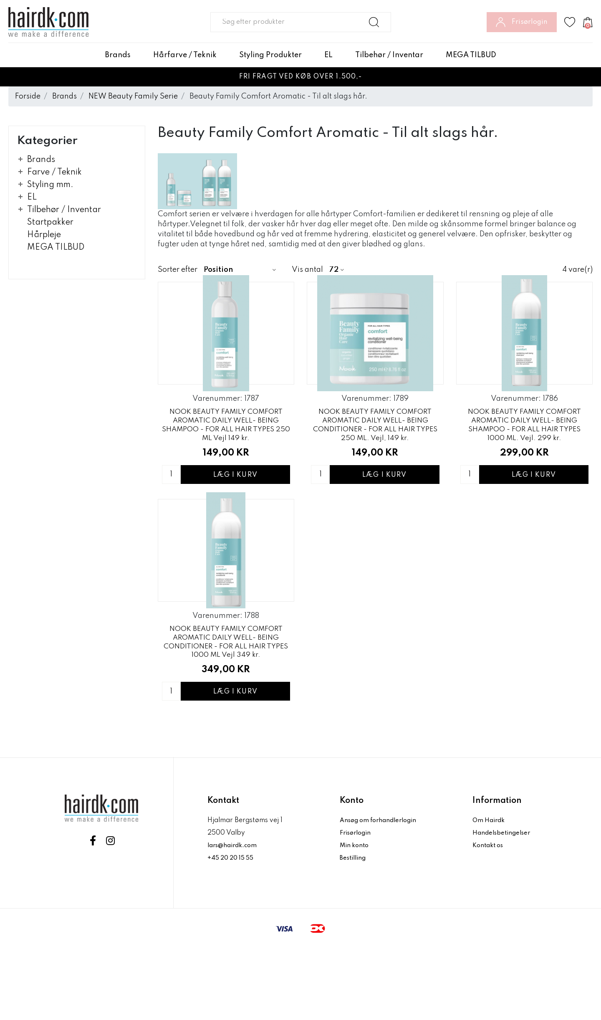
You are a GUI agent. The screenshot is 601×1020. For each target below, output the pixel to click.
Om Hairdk (489, 891)
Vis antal (307, 269)
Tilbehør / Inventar (389, 55)
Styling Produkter (270, 55)
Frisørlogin (357, 904)
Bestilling (355, 929)
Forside (27, 96)
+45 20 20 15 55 (233, 929)
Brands (118, 55)
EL (328, 55)
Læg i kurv (235, 510)
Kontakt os (489, 917)
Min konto (355, 917)
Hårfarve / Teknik (185, 55)
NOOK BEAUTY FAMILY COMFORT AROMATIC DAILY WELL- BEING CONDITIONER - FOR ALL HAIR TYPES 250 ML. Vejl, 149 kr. (375, 460)
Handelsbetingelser (503, 904)
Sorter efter (177, 269)
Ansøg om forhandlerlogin (382, 891)
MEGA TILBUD (471, 55)
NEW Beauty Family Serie (133, 96)
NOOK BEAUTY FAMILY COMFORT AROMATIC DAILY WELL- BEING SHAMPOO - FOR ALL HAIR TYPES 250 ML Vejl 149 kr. (226, 460)
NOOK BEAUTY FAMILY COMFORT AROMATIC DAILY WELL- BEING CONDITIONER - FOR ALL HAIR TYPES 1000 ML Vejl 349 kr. (226, 712)
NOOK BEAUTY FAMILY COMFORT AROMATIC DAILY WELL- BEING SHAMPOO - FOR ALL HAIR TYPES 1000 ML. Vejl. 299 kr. (524, 460)
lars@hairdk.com (234, 917)
